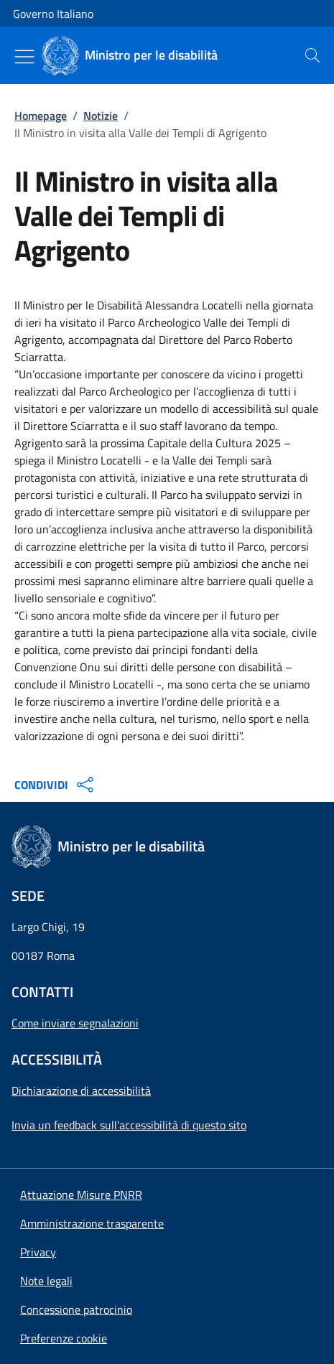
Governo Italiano (53, 13)
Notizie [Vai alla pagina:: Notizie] (100, 115)
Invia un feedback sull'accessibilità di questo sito (128, 1125)
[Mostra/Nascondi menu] (24, 56)
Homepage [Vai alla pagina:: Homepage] (40, 115)
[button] (63, 1338)
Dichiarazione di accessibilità (81, 1090)
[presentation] (312, 55)
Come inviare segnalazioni (75, 1023)
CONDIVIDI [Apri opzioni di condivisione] (55, 784)
